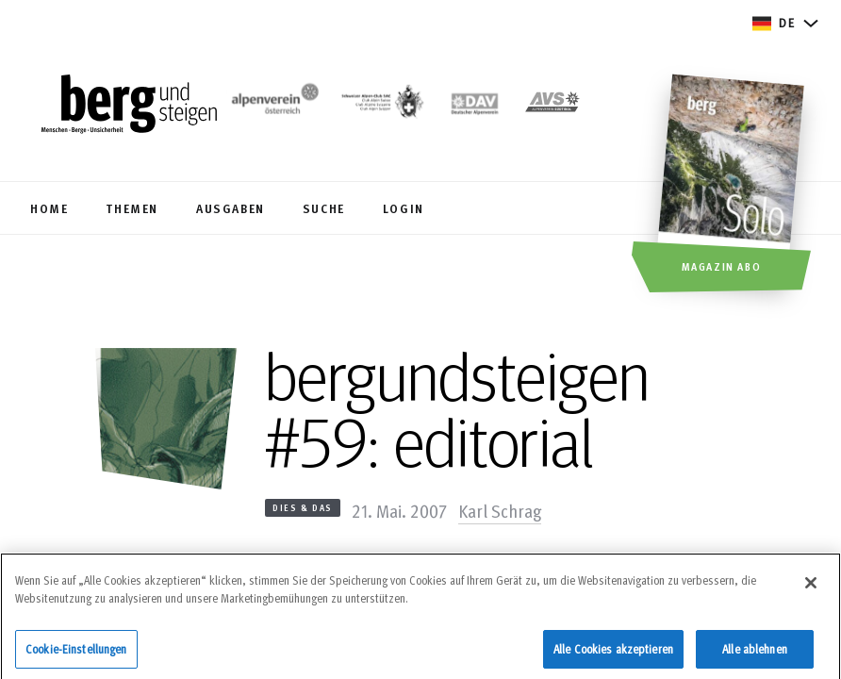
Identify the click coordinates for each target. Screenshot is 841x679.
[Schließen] (811, 588)
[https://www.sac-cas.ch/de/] (381, 105)
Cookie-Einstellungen (76, 654)
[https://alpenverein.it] (552, 106)
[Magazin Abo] (733, 185)
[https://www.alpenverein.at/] (272, 105)
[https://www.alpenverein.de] (474, 105)
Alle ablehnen (754, 654)
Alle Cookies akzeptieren (613, 654)
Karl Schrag (499, 510)
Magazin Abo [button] (722, 265)
